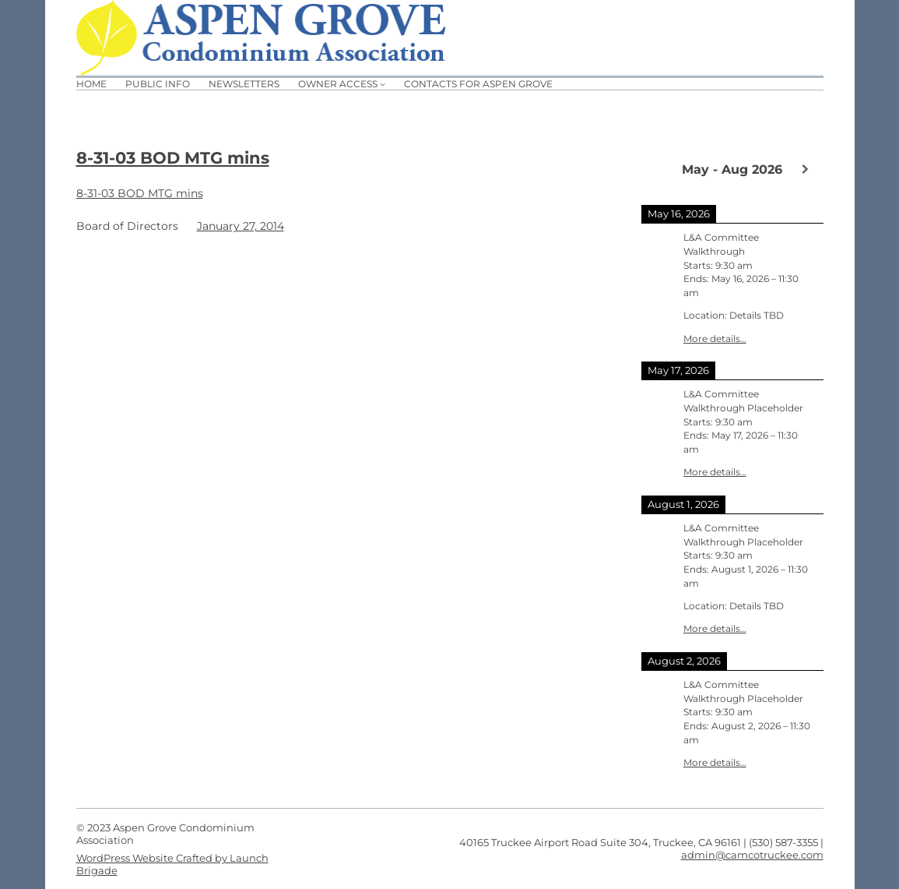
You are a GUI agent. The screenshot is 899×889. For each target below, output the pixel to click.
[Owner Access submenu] (382, 83)
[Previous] (659, 168)
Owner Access (338, 84)
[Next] (805, 169)
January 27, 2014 (240, 226)
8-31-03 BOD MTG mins (172, 158)
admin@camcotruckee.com (752, 854)
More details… (714, 338)
